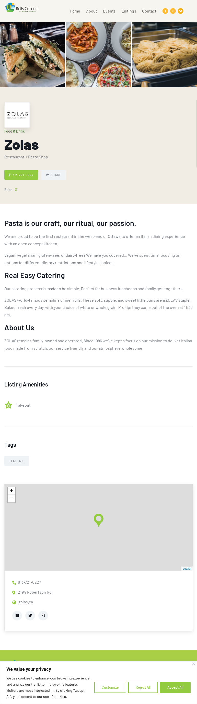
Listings (129, 10)
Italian (16, 461)
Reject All (143, 687)
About (91, 10)
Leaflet (187, 568)
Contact (149, 10)
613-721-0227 (21, 175)
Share (53, 175)
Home (75, 10)
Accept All (175, 687)
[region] (98, 682)
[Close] (193, 664)
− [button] (11, 498)
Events (109, 10)
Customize (110, 687)
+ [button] (11, 491)
